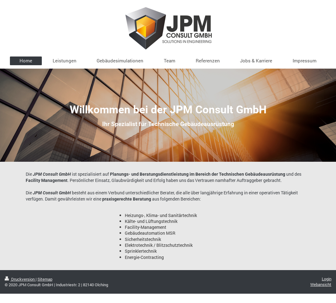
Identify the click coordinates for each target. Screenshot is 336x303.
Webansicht (320, 284)
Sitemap (44, 279)
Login (326, 278)
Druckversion (20, 279)
